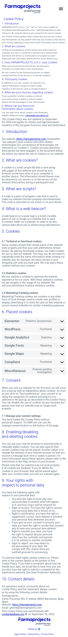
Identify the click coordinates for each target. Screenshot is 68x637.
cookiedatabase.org (13, 614)
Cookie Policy (33, 634)
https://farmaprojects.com (31, 138)
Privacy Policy (47, 634)
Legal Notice (20, 634)
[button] (61, 9)
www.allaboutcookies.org (36, 115)
